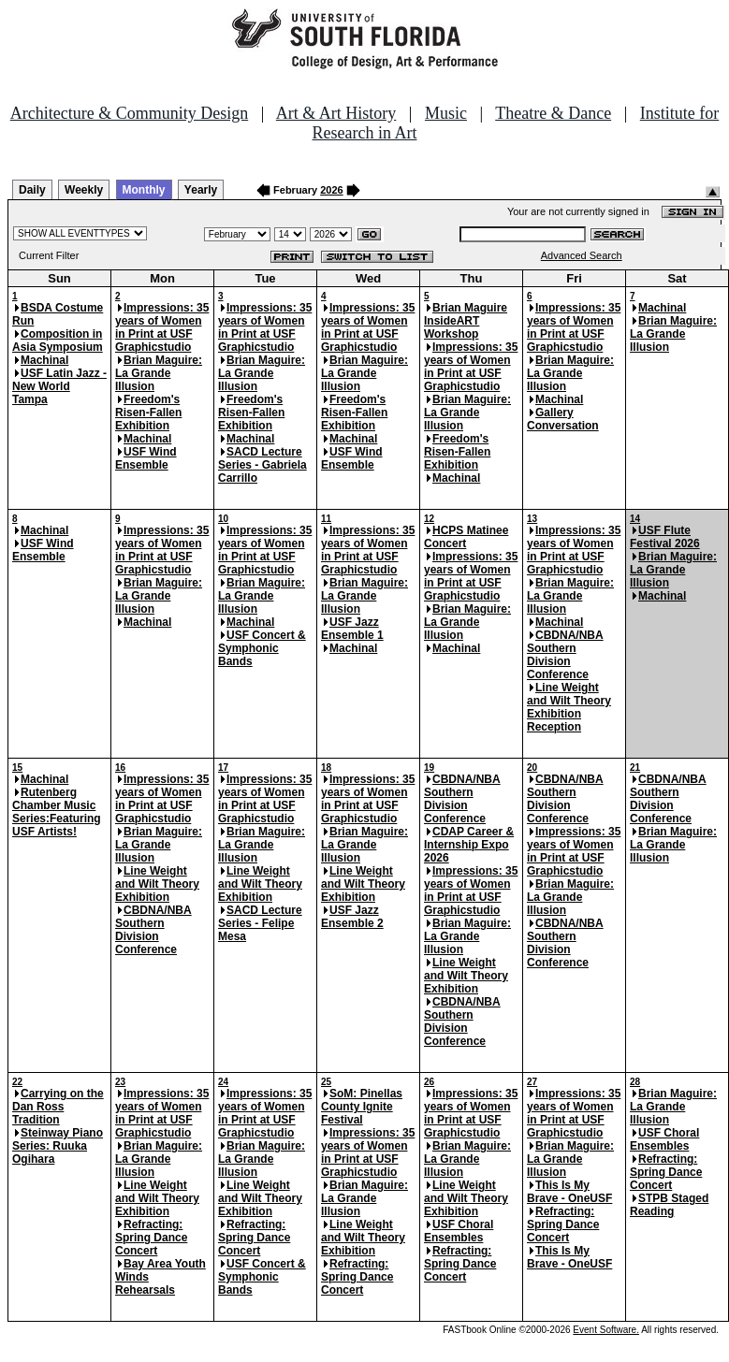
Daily (32, 189)
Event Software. (606, 1330)
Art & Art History (336, 113)
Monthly (144, 189)
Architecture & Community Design (129, 113)
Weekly (84, 189)
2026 (331, 190)
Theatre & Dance (553, 113)
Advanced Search (581, 255)
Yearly (200, 189)
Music (446, 113)
